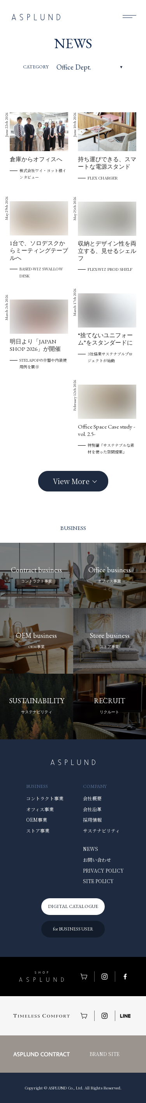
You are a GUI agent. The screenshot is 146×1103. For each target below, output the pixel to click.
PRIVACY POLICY (103, 870)
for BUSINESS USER (73, 929)
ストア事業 (37, 830)
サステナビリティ (101, 830)
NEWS (90, 848)
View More (71, 481)
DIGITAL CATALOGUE (73, 906)
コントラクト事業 (44, 798)
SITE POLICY (98, 881)
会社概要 (92, 798)
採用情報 (92, 819)
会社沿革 (92, 809)
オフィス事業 (40, 809)
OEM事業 (36, 819)
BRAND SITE (105, 1054)
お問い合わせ (97, 859)
